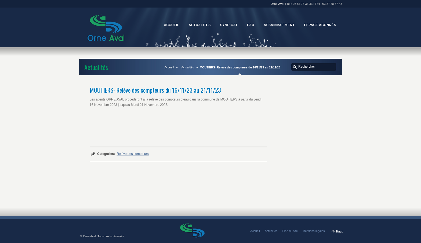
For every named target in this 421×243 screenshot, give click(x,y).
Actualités (187, 67)
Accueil (169, 67)
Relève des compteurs (132, 154)
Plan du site (290, 230)
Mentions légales (314, 230)
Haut (339, 231)
